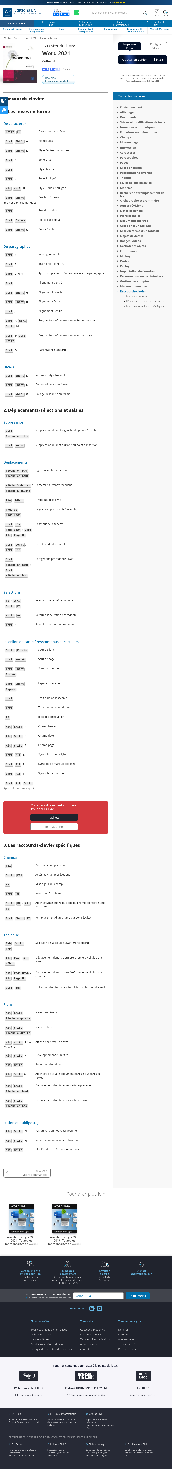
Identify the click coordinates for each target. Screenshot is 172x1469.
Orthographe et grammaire (139, 200)
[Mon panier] (156, 12)
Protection (127, 261)
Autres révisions (131, 205)
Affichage (127, 112)
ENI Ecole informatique (63, 1413)
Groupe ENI (95, 1413)
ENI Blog (16, 1413)
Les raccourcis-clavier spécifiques (145, 306)
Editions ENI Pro (59, 1444)
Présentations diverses (136, 172)
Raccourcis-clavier (133, 291)
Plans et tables (130, 215)
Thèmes (125, 177)
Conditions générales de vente (48, 1344)
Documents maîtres (134, 220)
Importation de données (137, 271)
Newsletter (124, 1334)
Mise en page (129, 142)
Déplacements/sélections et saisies (146, 301)
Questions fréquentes (92, 1329)
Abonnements (126, 1339)
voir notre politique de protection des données (49, 1297)
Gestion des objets (133, 245)
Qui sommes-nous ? (42, 1334)
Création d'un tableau (135, 225)
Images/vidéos (130, 240)
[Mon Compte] (166, 12)
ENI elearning (96, 1444)
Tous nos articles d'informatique (49, 1329)
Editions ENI (22, 12)
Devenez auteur (127, 1349)
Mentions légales (40, 1339)
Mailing (125, 256)
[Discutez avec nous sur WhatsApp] (76, 12)
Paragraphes (129, 157)
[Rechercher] (145, 12)
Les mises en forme (137, 296)
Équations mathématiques (138, 132)
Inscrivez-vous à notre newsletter (47, 1295)
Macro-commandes (34, 1175)
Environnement (131, 107)
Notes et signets (131, 210)
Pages (124, 162)
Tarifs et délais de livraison (95, 1339)
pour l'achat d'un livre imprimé (30, 1275)
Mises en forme (131, 167)
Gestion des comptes (134, 281)
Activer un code (89, 1344)
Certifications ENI (137, 1444)
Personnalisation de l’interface (141, 276)
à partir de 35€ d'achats (105, 1275)
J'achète (54, 817)
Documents (128, 117)
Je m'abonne (54, 827)
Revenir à (58, 79)
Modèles (126, 187)
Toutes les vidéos (128, 1344)
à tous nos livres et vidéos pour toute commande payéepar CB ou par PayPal (67, 1276)
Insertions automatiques (137, 127)
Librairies (123, 1329)
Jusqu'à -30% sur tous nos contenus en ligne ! (86, 2)
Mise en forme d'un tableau (139, 230)
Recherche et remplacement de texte (142, 194)
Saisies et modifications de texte (142, 122)
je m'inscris (138, 1296)
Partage (125, 266)
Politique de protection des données (51, 1349)
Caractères (127, 152)
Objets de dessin (131, 235)
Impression (128, 147)
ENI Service (17, 1444)
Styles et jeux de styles (136, 182)
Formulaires (128, 251)
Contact (84, 1349)
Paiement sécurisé (90, 1334)
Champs (126, 137)
